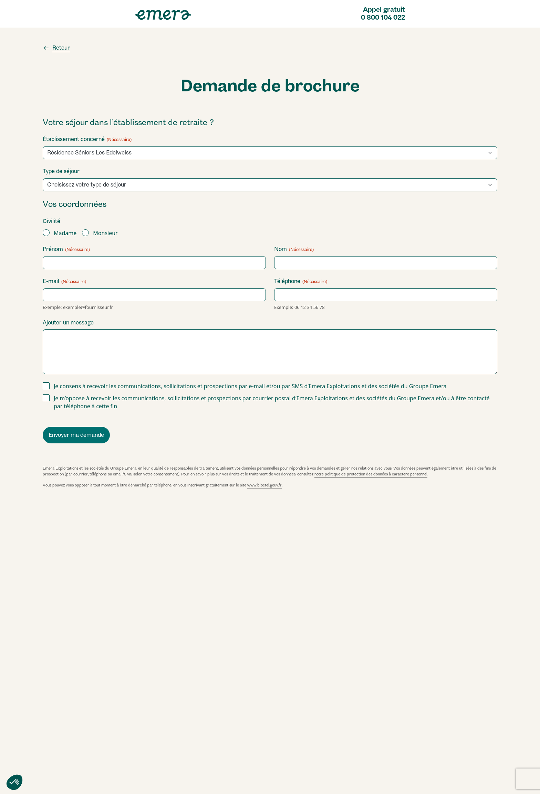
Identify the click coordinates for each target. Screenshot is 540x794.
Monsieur (105, 233)
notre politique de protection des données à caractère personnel (370, 474)
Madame (65, 233)
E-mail (64, 281)
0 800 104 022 (383, 17)
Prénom (66, 249)
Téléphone (300, 281)
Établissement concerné (87, 139)
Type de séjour (61, 171)
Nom (294, 249)
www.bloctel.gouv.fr (264, 485)
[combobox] (272, 185)
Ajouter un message (68, 322)
